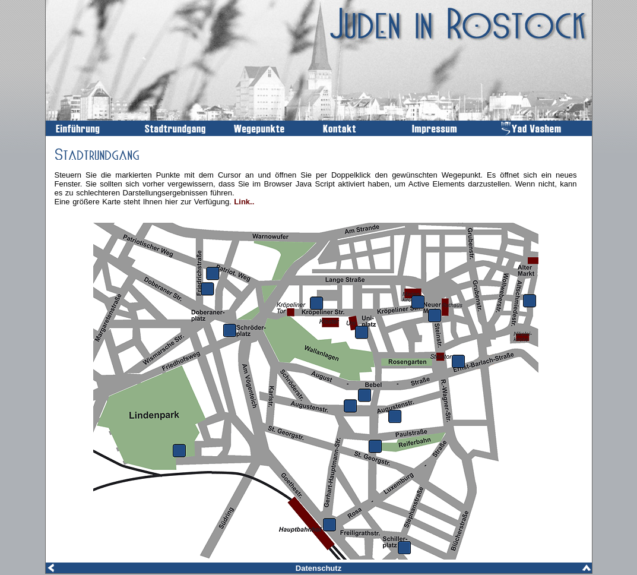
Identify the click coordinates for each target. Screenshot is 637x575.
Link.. (244, 201)
